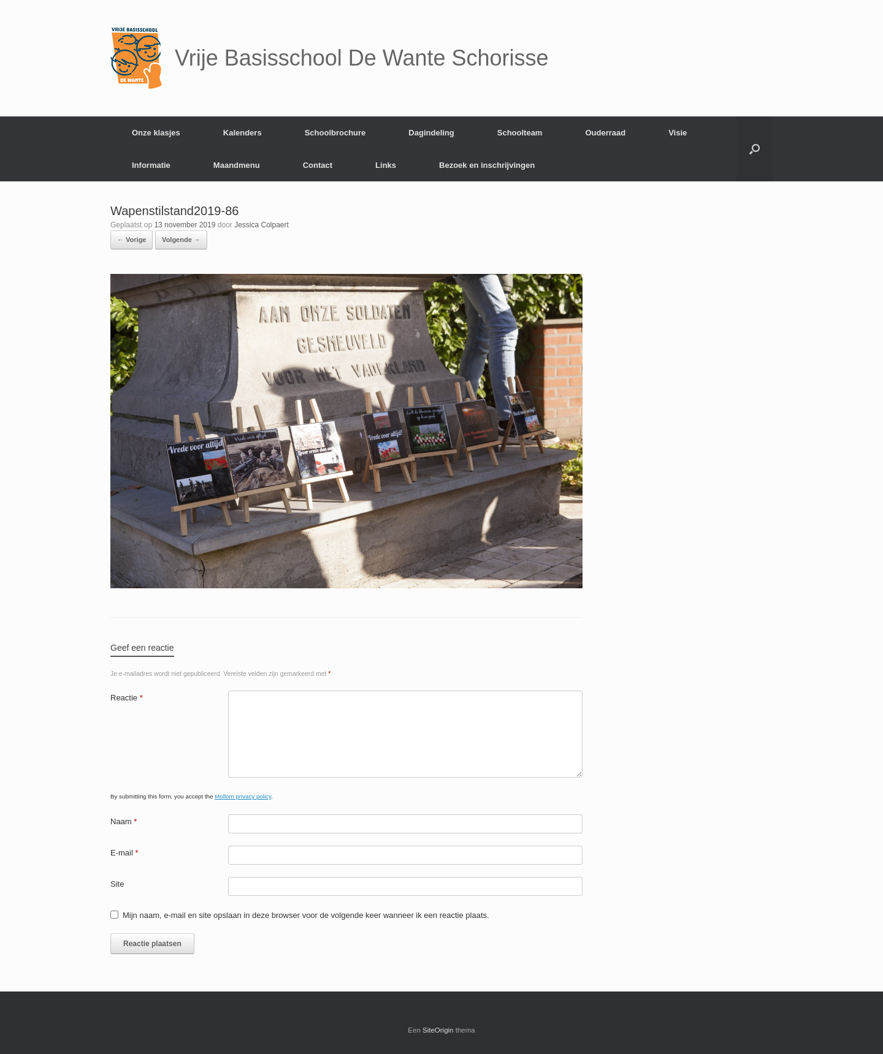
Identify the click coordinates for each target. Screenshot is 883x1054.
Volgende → (181, 239)
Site (117, 884)
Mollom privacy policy (243, 796)
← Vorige (131, 239)
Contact (317, 165)
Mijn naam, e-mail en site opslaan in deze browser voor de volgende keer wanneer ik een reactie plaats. (306, 915)
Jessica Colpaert (261, 225)
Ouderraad (605, 132)
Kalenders (242, 132)
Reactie (126, 697)
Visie (677, 132)
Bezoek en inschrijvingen (487, 165)
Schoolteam (520, 132)
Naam (123, 821)
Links (385, 165)
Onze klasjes (156, 132)
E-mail (124, 852)
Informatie (151, 165)
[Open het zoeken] (754, 148)
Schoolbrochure (335, 132)
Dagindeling (431, 132)
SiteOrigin (438, 1030)
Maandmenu (236, 165)
